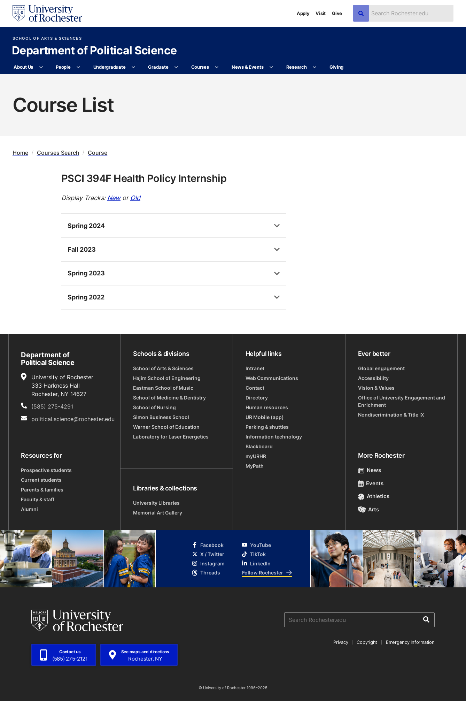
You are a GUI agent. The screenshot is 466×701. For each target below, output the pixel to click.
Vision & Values (376, 387)
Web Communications (272, 378)
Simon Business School (161, 417)
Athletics (374, 496)
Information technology (274, 436)
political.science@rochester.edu (73, 419)
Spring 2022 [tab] (86, 297)
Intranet (255, 368)
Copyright (367, 642)
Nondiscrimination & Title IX (391, 414)
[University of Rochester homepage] (47, 13)
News (369, 470)
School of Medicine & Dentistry (169, 397)
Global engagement (381, 368)
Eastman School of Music (163, 387)
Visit (321, 13)
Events (371, 483)
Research (296, 67)
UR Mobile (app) (265, 417)
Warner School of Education (166, 427)
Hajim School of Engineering (167, 378)
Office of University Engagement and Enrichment (401, 401)
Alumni (29, 509)
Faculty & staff (37, 499)
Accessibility (373, 378)
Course (97, 153)
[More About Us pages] (41, 67)
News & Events (248, 67)
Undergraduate (109, 67)
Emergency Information (410, 642)
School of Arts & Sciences (47, 38)
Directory (257, 397)
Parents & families (42, 489)
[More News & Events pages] (271, 67)
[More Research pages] (314, 67)
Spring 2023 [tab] (86, 272)
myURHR (256, 456)
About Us (23, 67)
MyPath (255, 466)
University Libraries (156, 503)
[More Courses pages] (217, 67)
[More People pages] (78, 67)
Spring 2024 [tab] (86, 225)
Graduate (158, 67)
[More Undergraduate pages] (133, 67)
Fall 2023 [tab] (82, 249)
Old (135, 197)
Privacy (340, 642)
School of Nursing (154, 407)
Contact (255, 387)
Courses (200, 67)
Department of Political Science (94, 51)
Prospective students (46, 470)
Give (337, 13)
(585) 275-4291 (52, 406)
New (114, 197)
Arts (368, 509)
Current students (41, 480)
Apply (303, 13)
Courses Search (58, 153)
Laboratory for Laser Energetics (171, 436)
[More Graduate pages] (176, 67)
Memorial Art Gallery (157, 512)
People (63, 67)
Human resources (267, 407)
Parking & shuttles (267, 427)
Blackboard (259, 446)
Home (20, 153)
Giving (336, 67)
